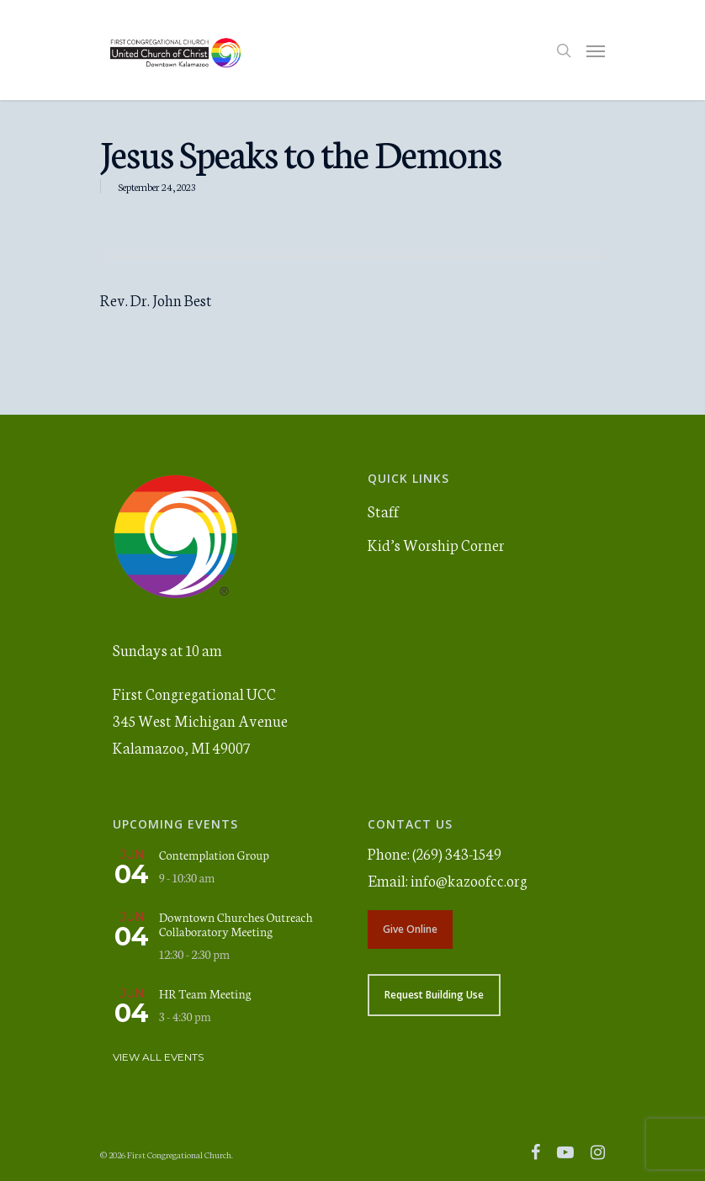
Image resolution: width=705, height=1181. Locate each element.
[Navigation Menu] (595, 50)
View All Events (158, 1057)
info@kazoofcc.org (469, 880)
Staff (383, 511)
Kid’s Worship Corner (436, 544)
